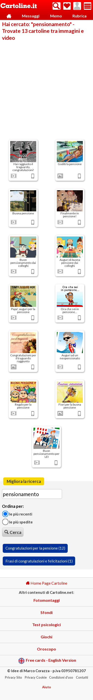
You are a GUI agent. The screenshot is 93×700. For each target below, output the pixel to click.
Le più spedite (17, 522)
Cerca (12, 532)
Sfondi (46, 612)
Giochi (46, 636)
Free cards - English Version (47, 660)
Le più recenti (17, 514)
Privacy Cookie (36, 677)
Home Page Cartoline (46, 583)
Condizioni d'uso (61, 677)
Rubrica (79, 15)
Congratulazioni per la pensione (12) (35, 548)
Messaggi (30, 15)
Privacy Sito (13, 677)
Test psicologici (46, 624)
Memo (56, 15)
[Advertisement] (46, 89)
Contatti (82, 677)
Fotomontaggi (46, 600)
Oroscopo (46, 649)
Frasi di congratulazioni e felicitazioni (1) (39, 561)
